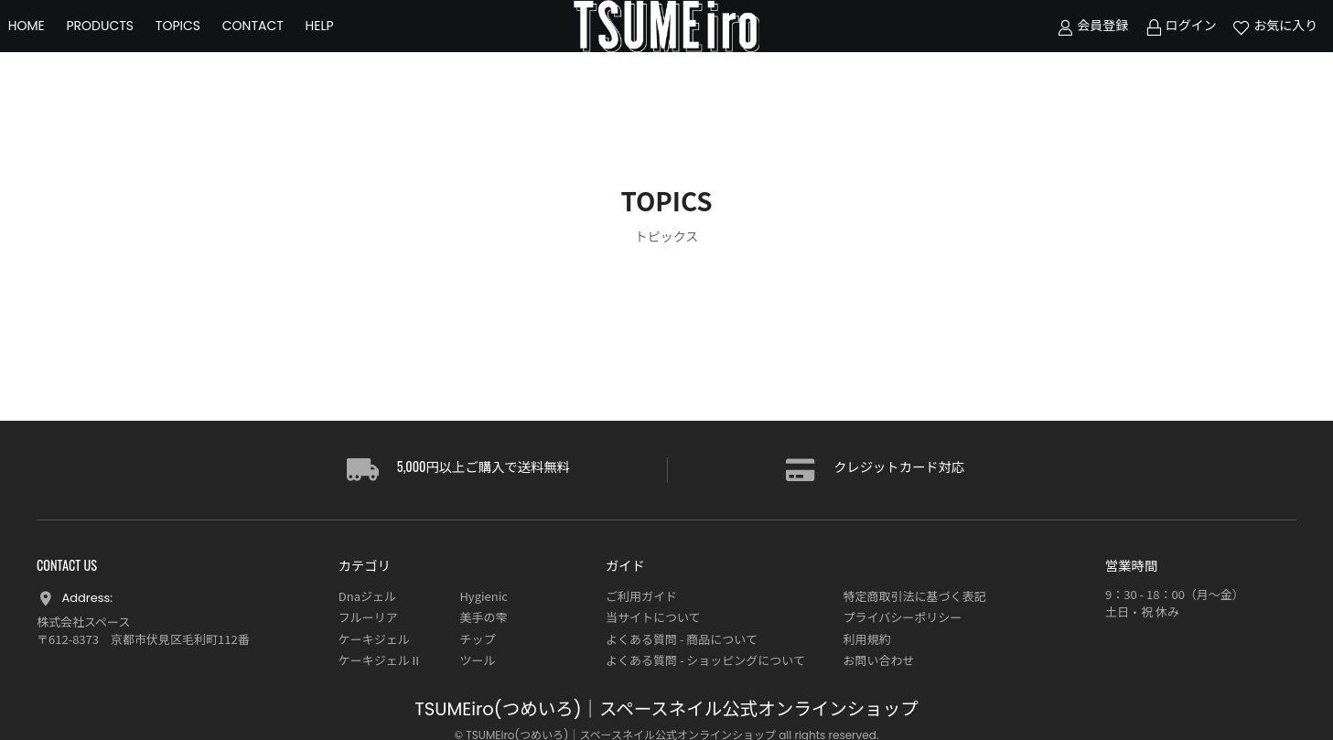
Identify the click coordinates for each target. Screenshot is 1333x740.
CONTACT (281, 46)
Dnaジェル (367, 596)
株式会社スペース (83, 621)
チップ (477, 639)
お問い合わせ (879, 660)
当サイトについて (653, 617)
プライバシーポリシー (903, 617)
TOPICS (206, 46)
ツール (477, 660)
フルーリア (368, 617)
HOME (55, 46)
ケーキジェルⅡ (380, 660)
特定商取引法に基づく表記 (915, 596)
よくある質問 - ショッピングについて (705, 660)
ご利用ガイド (641, 596)
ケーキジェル (374, 639)
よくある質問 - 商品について (682, 639)
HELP (348, 46)
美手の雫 (483, 617)
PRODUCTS (129, 46)
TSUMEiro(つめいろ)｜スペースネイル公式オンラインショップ (666, 709)
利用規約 (867, 639)
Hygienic (483, 596)
